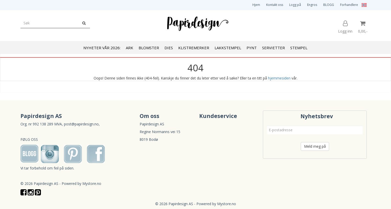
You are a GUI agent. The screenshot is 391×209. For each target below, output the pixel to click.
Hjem (256, 5)
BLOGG (328, 5)
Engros (312, 5)
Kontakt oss (274, 5)
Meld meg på (315, 146)
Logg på (295, 5)
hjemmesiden (279, 78)
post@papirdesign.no (81, 124)
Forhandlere (349, 5)
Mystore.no (91, 183)
